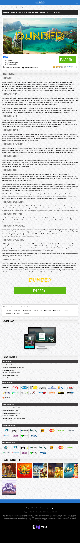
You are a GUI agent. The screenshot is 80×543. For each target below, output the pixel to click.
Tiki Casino (26, 313)
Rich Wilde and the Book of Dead (9, 471)
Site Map (36, 508)
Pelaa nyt (67, 60)
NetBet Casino (38, 310)
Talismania (27, 310)
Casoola (65, 310)
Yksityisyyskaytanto (45, 508)
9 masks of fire (24, 471)
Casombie (48, 310)
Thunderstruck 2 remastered (40, 471)
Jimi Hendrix (9, 488)
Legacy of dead (55, 471)
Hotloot (18, 313)
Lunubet (8, 310)
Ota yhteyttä (29, 508)
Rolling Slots (17, 310)
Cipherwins (9, 313)
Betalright (57, 310)
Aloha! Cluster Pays (71, 471)
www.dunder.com (18, 367)
